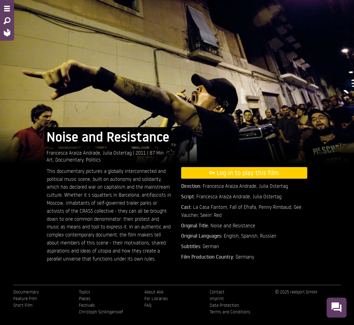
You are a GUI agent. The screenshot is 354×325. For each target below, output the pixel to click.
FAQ (147, 305)
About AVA (153, 292)
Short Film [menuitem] (23, 305)
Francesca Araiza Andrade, (74, 152)
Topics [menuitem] (84, 292)
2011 (141, 152)
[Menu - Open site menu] (7, 8)
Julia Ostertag (118, 152)
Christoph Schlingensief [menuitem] (101, 311)
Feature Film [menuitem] (25, 298)
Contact (217, 292)
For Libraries (156, 298)
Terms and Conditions (230, 311)
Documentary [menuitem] (26, 292)
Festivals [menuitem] (87, 305)
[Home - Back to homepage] (7, 32)
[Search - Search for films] (7, 21)
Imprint (217, 298)
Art (49, 159)
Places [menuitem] (84, 298)
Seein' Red (211, 215)
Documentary (69, 159)
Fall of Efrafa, (244, 207)
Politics (93, 159)
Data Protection (224, 305)
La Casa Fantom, (211, 207)
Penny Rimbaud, (276, 207)
